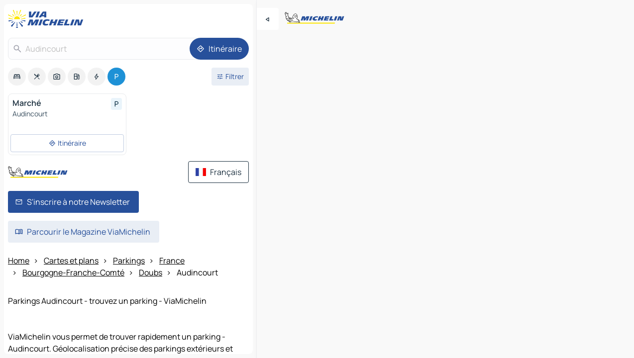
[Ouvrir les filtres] (230, 77)
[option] (17, 77)
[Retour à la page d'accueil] (48, 19)
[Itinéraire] (219, 49)
